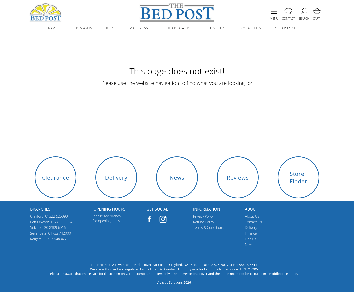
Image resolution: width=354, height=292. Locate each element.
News (249, 244)
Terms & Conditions (208, 227)
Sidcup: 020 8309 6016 (48, 227)
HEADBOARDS (179, 28)
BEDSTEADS (216, 28)
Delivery (251, 227)
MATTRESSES (141, 28)
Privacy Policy (203, 216)
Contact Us (253, 222)
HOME (52, 28)
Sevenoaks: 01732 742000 (50, 233)
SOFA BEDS (250, 28)
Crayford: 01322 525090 (49, 216)
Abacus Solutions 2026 (174, 282)
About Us (252, 216)
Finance (251, 233)
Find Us (250, 239)
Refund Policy (203, 222)
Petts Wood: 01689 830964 (51, 222)
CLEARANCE (285, 28)
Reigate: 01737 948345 (48, 239)
